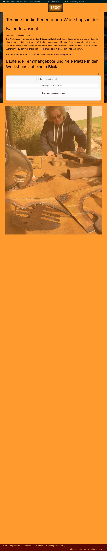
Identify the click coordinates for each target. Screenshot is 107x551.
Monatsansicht (51, 79)
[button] (53, 170)
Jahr (40, 79)
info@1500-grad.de (75, 1)
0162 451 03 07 (53, 1)
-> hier (44, 49)
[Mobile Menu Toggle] (5, 8)
